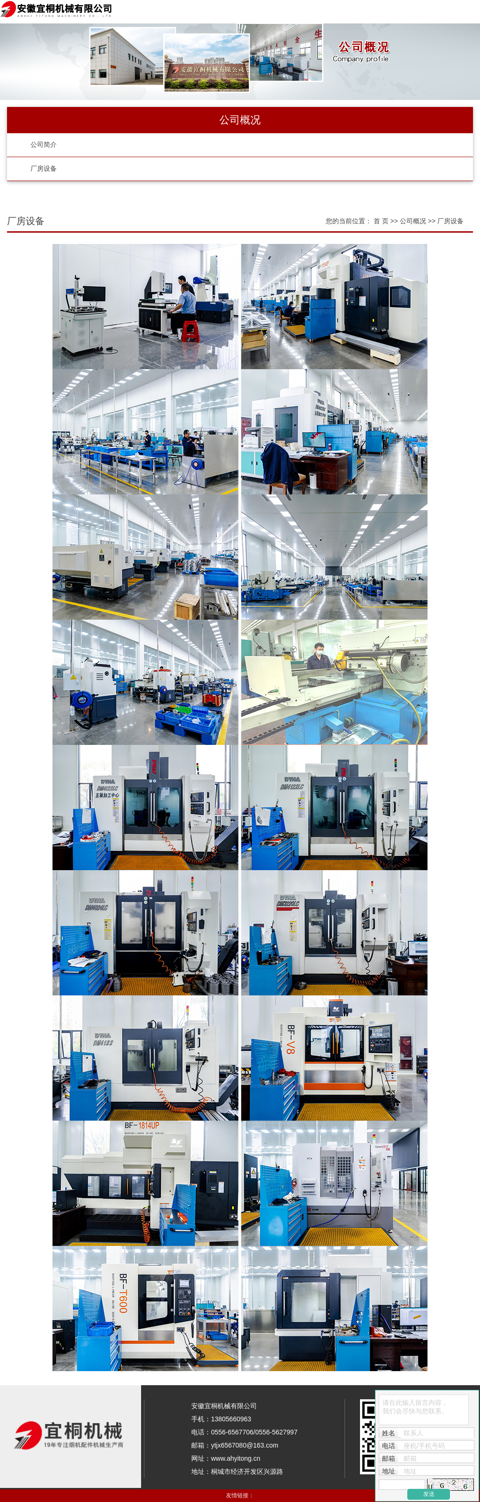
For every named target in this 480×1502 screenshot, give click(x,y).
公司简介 (43, 144)
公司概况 (414, 221)
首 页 (381, 221)
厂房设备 (43, 168)
